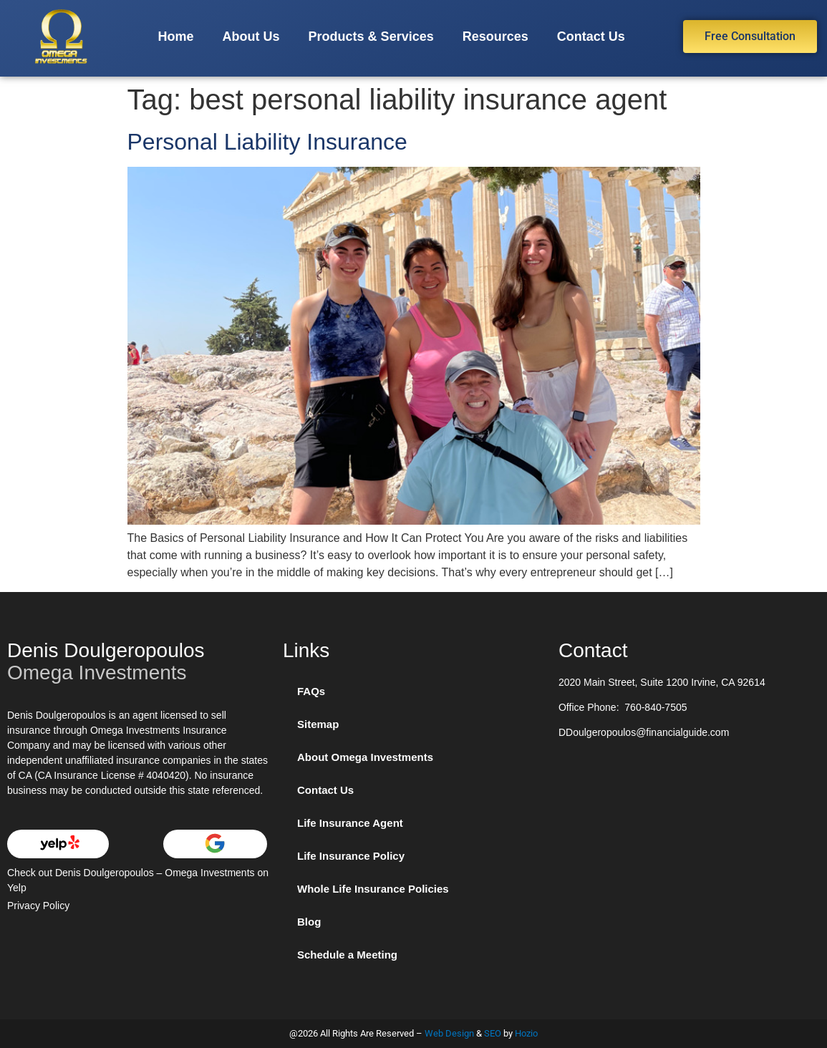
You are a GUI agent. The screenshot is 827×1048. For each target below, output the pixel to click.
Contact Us (591, 36)
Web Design (449, 1033)
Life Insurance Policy (351, 856)
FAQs (311, 691)
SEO (492, 1033)
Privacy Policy (38, 905)
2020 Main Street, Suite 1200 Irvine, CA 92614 (661, 682)
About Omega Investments (365, 757)
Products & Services (371, 36)
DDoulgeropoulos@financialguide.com (643, 732)
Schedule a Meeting (347, 954)
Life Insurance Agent (350, 823)
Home (176, 36)
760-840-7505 (655, 707)
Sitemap (318, 724)
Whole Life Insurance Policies (373, 889)
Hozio (526, 1033)
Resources (495, 36)
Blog (309, 922)
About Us (251, 36)
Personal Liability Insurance (267, 142)
